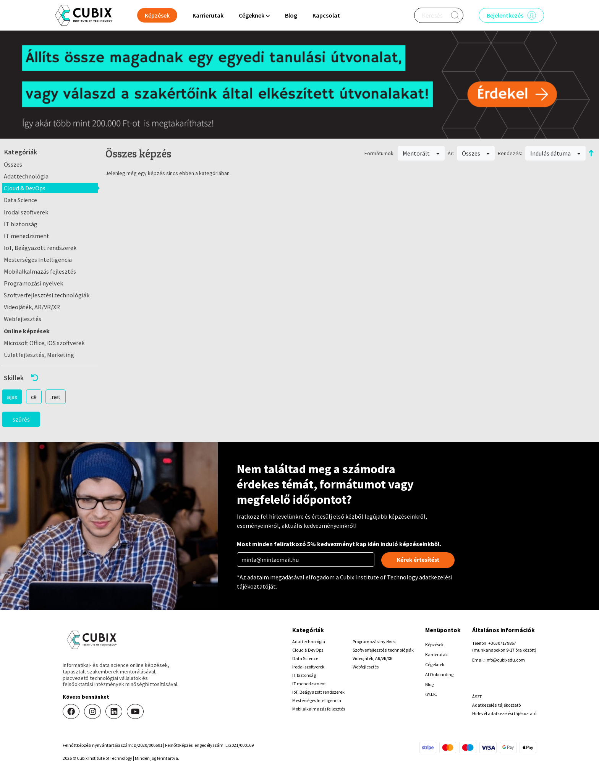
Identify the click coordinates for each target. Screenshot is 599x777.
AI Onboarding (439, 674)
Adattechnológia (26, 176)
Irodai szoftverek (26, 212)
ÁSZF (477, 696)
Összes (13, 164)
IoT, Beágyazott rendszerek (40, 247)
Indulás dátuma (555, 153)
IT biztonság (20, 224)
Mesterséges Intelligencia (38, 259)
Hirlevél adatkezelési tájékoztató (504, 713)
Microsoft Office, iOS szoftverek (44, 343)
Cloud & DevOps (24, 188)
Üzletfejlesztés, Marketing (39, 354)
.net (55, 397)
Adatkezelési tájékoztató (496, 705)
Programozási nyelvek (33, 283)
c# (34, 397)
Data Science (20, 200)
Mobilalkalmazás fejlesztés (40, 271)
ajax (12, 397)
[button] (50, 377)
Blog (291, 15)
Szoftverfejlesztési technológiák (46, 295)
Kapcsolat (326, 15)
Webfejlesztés (22, 319)
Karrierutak (208, 15)
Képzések (434, 644)
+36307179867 (502, 643)
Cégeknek (434, 664)
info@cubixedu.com (505, 660)
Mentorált (421, 153)
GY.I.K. (431, 694)
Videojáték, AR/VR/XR (32, 307)
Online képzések (27, 331)
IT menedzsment (26, 236)
